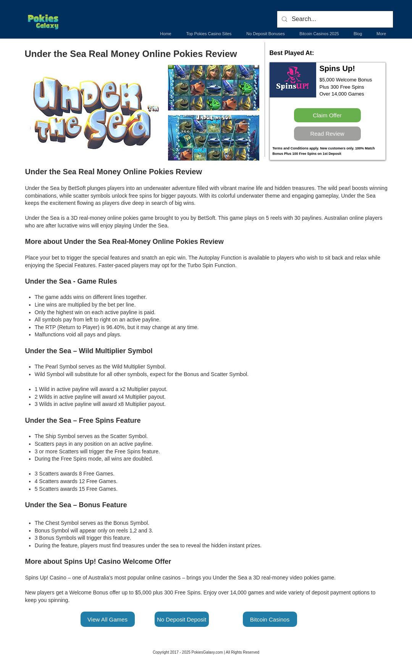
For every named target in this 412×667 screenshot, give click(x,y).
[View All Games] (108, 619)
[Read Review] (327, 134)
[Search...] (334, 19)
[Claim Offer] (327, 115)
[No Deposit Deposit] (182, 619)
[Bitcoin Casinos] (270, 619)
